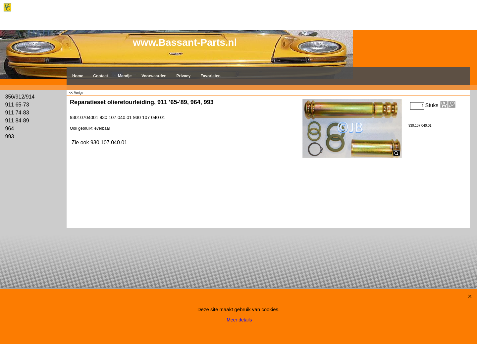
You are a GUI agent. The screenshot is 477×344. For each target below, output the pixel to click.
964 (9, 128)
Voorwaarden (153, 76)
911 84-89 (17, 120)
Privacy (184, 76)
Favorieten (210, 76)
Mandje (125, 76)
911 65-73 (17, 104)
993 (9, 136)
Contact (100, 76)
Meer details (239, 319)
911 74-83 (17, 112)
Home (77, 76)
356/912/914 (20, 97)
